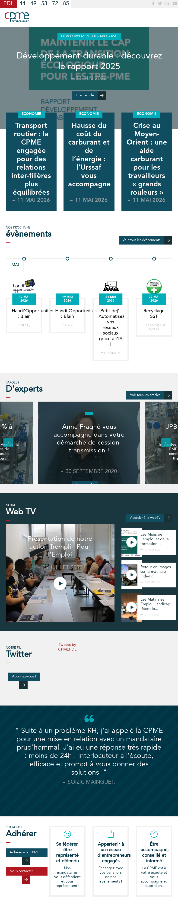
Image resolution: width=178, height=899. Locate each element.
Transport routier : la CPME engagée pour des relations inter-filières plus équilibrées (31, 159)
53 (44, 3)
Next (163, 442)
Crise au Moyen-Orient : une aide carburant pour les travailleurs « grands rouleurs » (147, 159)
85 (66, 3)
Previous (5, 442)
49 (33, 3)
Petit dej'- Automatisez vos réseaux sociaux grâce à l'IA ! (111, 328)
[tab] (89, 798)
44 (22, 3)
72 (55, 3)
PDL (8, 3)
